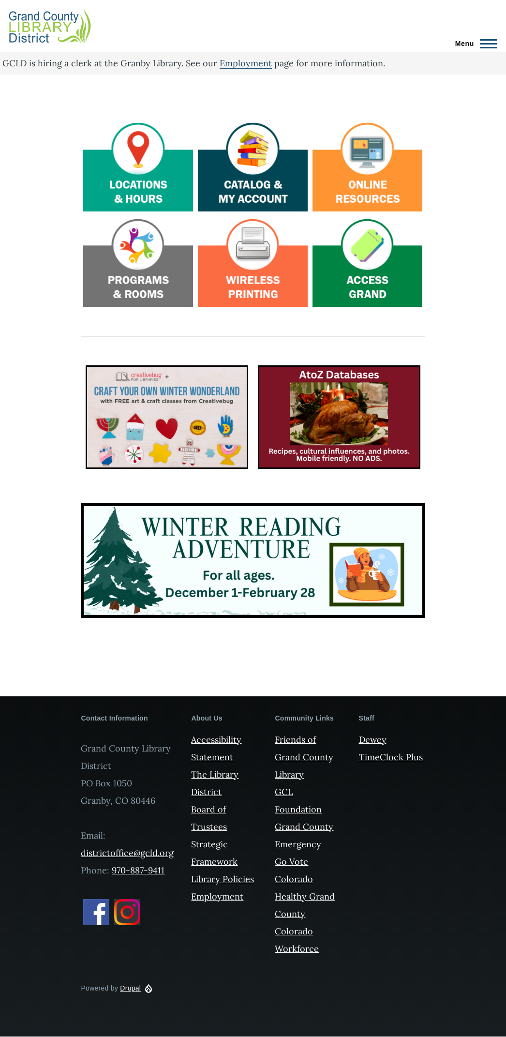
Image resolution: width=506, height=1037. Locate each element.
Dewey (373, 739)
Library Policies (222, 879)
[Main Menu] (473, 43)
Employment (246, 63)
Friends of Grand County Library (304, 757)
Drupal (130, 988)
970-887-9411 (138, 870)
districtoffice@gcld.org (127, 852)
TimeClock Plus (391, 757)
